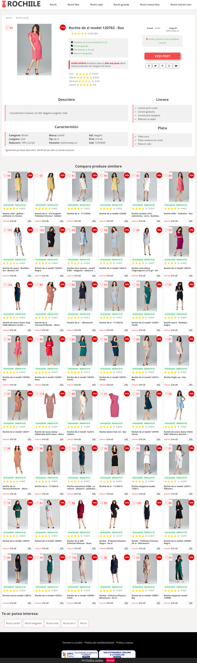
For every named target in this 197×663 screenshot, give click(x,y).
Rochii (53, 4)
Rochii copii (96, 4)
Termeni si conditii (72, 642)
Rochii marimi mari (181, 4)
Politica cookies (124, 642)
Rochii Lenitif (22, 17)
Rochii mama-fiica (150, 4)
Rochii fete (73, 4)
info (29, 220)
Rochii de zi (69, 623)
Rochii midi (52, 623)
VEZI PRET (162, 56)
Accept (110, 660)
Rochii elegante (33, 623)
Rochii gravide (121, 4)
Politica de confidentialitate (99, 642)
